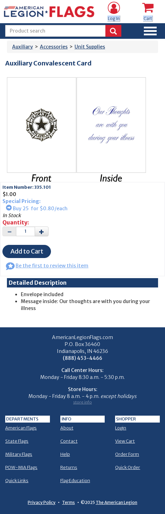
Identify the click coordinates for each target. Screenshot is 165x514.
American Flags (21, 428)
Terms (68, 502)
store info (82, 402)
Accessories (54, 47)
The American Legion (116, 502)
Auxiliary (22, 47)
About (66, 428)
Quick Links (16, 480)
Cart (148, 18)
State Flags (16, 441)
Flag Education (75, 480)
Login (120, 428)
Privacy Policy (41, 502)
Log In (114, 18)
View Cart (125, 441)
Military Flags (18, 454)
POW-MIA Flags (21, 467)
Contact (69, 441)
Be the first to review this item (47, 266)
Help (65, 454)
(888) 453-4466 (82, 358)
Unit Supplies (90, 47)
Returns (68, 467)
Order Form (127, 454)
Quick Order (127, 467)
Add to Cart (26, 251)
